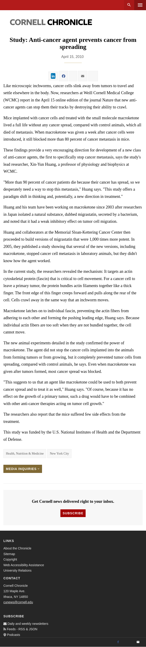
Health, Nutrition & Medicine (25, 453)
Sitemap (9, 554)
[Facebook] (118, 642)
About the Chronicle (17, 548)
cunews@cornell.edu (18, 602)
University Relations (17, 570)
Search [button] (129, 5)
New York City (59, 453)
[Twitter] (128, 642)
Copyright (10, 559)
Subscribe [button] (73, 513)
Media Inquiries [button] (23, 469)
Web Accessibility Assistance (23, 565)
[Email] (138, 642)
